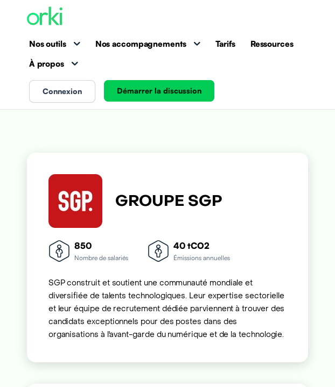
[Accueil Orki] (44, 16)
